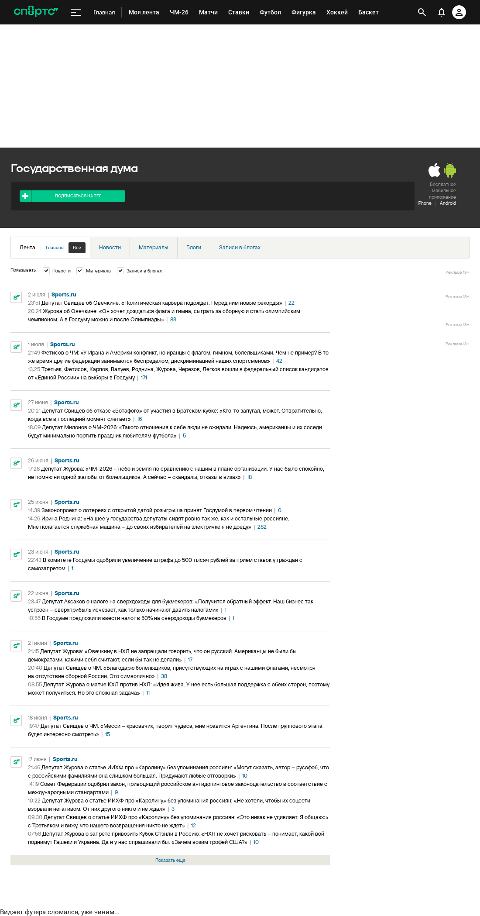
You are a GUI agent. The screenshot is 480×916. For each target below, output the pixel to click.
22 (291, 302)
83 (173, 319)
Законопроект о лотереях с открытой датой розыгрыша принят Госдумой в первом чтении (156, 510)
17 (190, 659)
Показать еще (170, 860)
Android (448, 203)
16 (139, 419)
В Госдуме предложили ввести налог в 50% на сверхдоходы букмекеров (134, 618)
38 (164, 676)
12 (193, 825)
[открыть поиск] (422, 12)
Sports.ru (63, 294)
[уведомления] (441, 12)
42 (279, 361)
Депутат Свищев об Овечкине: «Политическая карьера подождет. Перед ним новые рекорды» (161, 302)
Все (77, 247)
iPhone (425, 203)
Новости (110, 247)
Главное (55, 247)
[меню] (75, 12)
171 (144, 377)
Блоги (193, 247)
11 (148, 692)
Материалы (153, 247)
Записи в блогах (240, 247)
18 (249, 477)
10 (244, 775)
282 (262, 526)
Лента (53, 247)
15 (107, 734)
